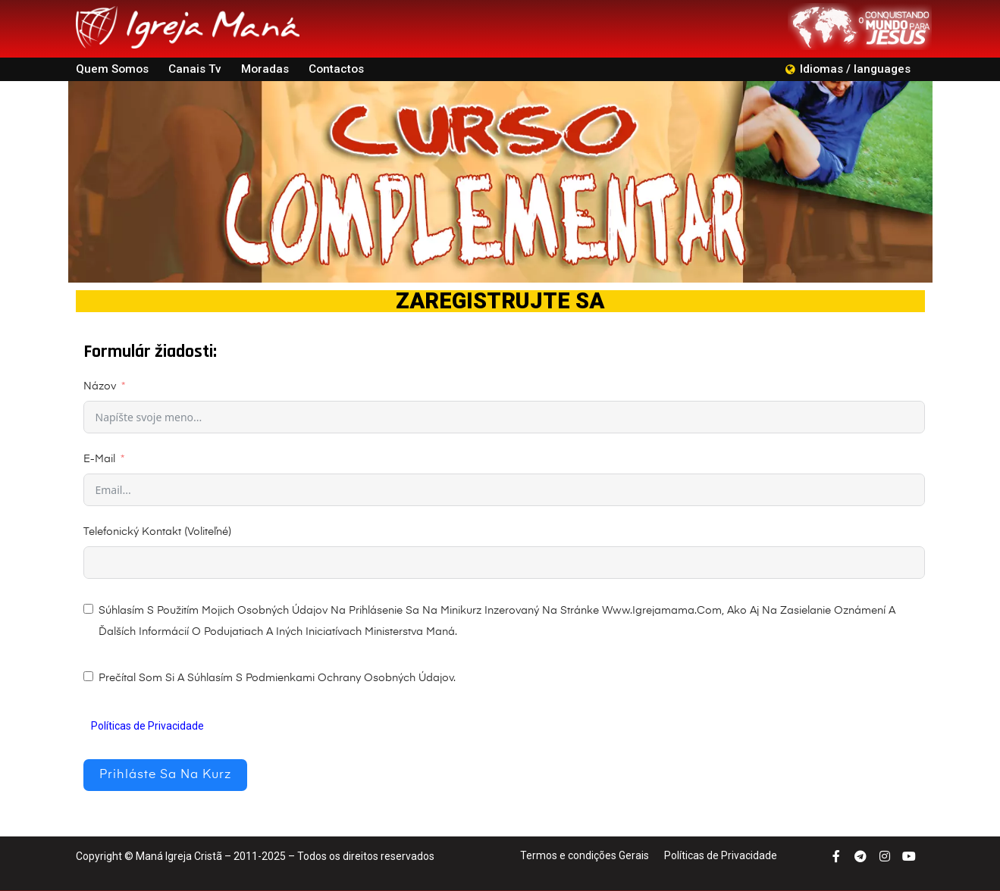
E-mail (99, 459)
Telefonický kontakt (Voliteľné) (157, 532)
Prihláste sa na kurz (165, 775)
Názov (99, 386)
